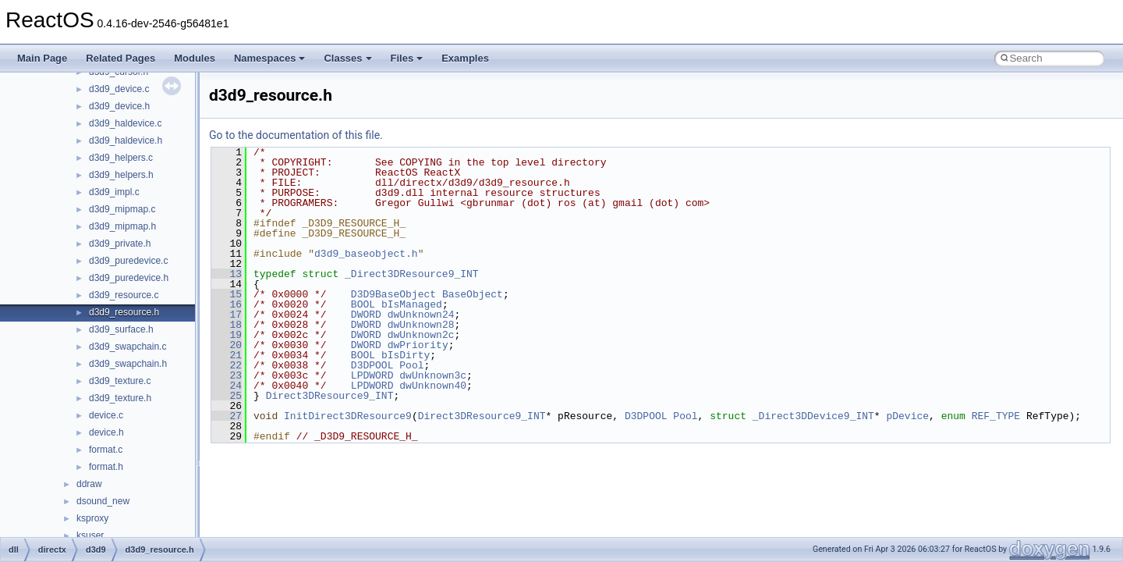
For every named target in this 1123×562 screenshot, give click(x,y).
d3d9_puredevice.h (128, 277)
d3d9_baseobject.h (366, 254)
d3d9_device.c (119, 89)
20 (226, 345)
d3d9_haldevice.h (125, 140)
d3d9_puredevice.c (128, 260)
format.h (106, 466)
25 (226, 396)
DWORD (366, 315)
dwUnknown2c (421, 335)
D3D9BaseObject (393, 294)
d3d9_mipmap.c (122, 209)
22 (226, 365)
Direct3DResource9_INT (330, 396)
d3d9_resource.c (123, 295)
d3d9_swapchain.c (127, 346)
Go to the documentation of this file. (296, 135)
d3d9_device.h (119, 106)
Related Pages (120, 58)
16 (226, 304)
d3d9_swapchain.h (128, 363)
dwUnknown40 (432, 386)
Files (407, 58)
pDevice (907, 416)
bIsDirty (405, 355)
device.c (106, 415)
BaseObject (472, 294)
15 (226, 294)
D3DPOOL (372, 365)
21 (226, 355)
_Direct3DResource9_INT (412, 274)
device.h (106, 432)
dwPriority (418, 345)
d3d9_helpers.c (121, 157)
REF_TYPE (996, 416)
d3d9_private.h (120, 243)
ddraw (89, 483)
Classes (347, 58)
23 (226, 375)
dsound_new (102, 501)
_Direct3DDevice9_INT (813, 416)
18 (226, 325)
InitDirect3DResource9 (348, 416)
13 (226, 274)
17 (226, 315)
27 (226, 416)
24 (226, 386)
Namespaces (270, 58)
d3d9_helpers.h (121, 174)
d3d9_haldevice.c (125, 123)
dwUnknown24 (421, 315)
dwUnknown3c (432, 375)
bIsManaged (411, 304)
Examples (465, 58)
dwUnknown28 (421, 325)
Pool (411, 365)
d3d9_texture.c (120, 380)
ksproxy (92, 518)
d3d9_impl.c (114, 192)
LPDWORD (372, 375)
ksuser (90, 535)
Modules (194, 58)
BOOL (363, 304)
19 (226, 335)
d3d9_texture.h (120, 398)
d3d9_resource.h (124, 312)
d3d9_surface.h (121, 329)
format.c (105, 449)
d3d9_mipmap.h (122, 226)
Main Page (42, 58)
